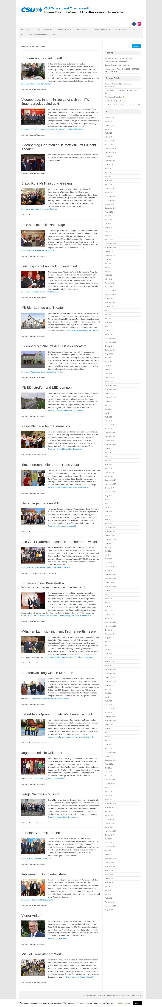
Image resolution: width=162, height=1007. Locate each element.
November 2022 (110, 247)
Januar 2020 (109, 381)
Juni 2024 (108, 172)
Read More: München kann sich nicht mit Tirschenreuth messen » (69, 657)
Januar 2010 (109, 799)
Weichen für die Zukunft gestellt (115, 101)
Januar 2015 (109, 618)
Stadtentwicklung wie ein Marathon (47, 673)
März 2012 (108, 748)
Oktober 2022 (109, 251)
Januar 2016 (109, 571)
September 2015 (110, 586)
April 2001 (108, 898)
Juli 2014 (108, 642)
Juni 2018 (108, 456)
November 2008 (110, 819)
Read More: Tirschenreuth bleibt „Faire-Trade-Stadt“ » (68, 487)
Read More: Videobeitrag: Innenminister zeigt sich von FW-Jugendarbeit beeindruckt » (53, 129)
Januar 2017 (109, 523)
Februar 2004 (109, 863)
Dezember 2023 (110, 196)
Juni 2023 (108, 220)
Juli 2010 (108, 788)
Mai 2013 (108, 697)
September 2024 (110, 161)
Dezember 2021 (110, 291)
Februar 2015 (109, 614)
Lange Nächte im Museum (41, 794)
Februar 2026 (109, 117)
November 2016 (110, 531)
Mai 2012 (108, 740)
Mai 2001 (108, 894)
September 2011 (110, 760)
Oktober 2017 (109, 488)
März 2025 (108, 137)
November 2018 (110, 437)
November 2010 (110, 780)
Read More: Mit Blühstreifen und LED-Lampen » (66, 410)
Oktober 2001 (109, 878)
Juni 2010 (108, 792)
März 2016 (108, 563)
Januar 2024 (109, 192)
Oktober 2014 (109, 630)
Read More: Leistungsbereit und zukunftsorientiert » (40, 292)
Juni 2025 (108, 129)
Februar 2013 (109, 709)
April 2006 (108, 855)
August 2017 (109, 496)
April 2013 (108, 701)
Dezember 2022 (110, 243)
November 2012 (110, 720)
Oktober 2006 (109, 843)
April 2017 (108, 512)
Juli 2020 (108, 358)
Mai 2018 (108, 460)
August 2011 (109, 764)
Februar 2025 (109, 141)
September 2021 (110, 302)
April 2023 (108, 228)
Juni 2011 (108, 768)
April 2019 (108, 417)
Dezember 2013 (110, 669)
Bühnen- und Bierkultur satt (41, 58)
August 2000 (109, 910)
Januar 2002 (109, 874)
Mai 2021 (108, 318)
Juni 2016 (108, 551)
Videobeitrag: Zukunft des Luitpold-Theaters (54, 346)
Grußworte (26, 30)
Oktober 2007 (109, 835)
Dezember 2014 (110, 622)
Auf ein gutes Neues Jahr (114, 97)
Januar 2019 (109, 429)
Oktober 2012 (109, 724)
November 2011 (110, 752)
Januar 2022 (109, 287)
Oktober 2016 (109, 535)
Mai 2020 (108, 366)
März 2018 (108, 468)
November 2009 (110, 803)
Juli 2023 (108, 216)
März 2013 (108, 705)
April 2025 (108, 133)
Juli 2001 (108, 886)
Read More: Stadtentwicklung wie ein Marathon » (51, 699)
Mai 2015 (108, 602)
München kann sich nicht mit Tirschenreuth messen (59, 631)
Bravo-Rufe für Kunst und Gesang (46, 183)
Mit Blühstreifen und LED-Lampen (46, 387)
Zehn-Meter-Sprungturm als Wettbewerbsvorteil (56, 714)
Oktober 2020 (109, 346)
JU (134, 30)
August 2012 (109, 728)
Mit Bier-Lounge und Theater (42, 307)
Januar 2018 (109, 476)
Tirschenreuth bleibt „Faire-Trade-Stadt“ (50, 465)
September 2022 (110, 255)
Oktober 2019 (109, 393)
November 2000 (110, 906)
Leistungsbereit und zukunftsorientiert (49, 266)
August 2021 (109, 306)
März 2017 (108, 515)
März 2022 (108, 279)
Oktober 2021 (109, 299)
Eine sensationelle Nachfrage (43, 225)
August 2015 (109, 590)
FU (22, 35)
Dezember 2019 (110, 385)
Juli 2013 (108, 689)
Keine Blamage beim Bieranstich (45, 426)
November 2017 (110, 484)
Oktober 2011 (109, 756)
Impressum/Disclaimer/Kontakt (118, 995)
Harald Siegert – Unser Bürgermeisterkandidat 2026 (122, 105)
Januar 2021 (109, 334)
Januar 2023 (109, 239)
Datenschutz (136, 995)
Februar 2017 (109, 519)
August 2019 (109, 401)
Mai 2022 (108, 271)
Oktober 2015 (109, 582)
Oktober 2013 (109, 677)
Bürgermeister (64, 30)
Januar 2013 (109, 713)
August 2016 (109, 543)
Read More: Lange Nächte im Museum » (63, 817)
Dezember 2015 (110, 575)
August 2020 (109, 354)
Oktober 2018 (109, 441)
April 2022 (108, 275)
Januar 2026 (109, 121)
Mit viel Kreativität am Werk (41, 954)
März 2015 (108, 610)
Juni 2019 (108, 409)
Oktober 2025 (109, 125)
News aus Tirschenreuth (38, 35)
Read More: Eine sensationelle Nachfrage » (37, 250)
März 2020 (108, 374)
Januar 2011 (109, 776)
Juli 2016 (108, 547)
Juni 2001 (108, 890)
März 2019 (108, 421)
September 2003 (110, 866)
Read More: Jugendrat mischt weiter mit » (50, 779)
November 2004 (110, 859)
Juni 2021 (108, 314)
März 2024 (108, 184)
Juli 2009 (108, 811)
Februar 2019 (109, 425)
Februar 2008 (109, 823)
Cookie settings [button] (123, 1003)
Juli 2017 (108, 500)
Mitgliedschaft (122, 30)
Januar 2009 (109, 815)
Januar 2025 (109, 145)
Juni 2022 (108, 267)
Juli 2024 (108, 168)
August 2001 (109, 882)
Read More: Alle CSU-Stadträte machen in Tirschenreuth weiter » (45, 567)
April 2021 (108, 322)
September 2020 (110, 350)
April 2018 (108, 464)
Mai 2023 (108, 224)
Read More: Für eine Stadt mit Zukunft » (36, 858)
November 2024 (110, 153)
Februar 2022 (109, 283)
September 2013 (110, 681)
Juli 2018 (108, 452)
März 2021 (108, 326)
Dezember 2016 (110, 527)
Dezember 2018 (110, 433)
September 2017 (110, 492)
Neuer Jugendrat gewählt (40, 503)
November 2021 (110, 295)
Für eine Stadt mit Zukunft (40, 833)
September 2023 (110, 208)
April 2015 (108, 606)
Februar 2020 (109, 378)
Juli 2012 (108, 732)
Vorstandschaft (82, 30)
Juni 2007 (108, 839)
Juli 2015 (108, 594)
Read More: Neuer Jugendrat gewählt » (63, 526)
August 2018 (109, 448)
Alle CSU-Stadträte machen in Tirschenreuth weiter (59, 542)
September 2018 (110, 445)
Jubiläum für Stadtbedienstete (43, 874)
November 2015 (110, 579)
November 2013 (110, 673)
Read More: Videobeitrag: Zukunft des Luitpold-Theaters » (43, 372)
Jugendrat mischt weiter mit (41, 753)
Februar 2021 (109, 330)
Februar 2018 (109, 472)
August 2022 (109, 259)
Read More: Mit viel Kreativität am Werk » (81, 977)
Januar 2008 (109, 827)
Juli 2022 (108, 263)
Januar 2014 (109, 665)
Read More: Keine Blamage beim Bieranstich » (65, 449)
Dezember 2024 (110, 149)
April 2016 (108, 559)
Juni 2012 (108, 736)
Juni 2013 (108, 693)
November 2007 (110, 831)
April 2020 (108, 370)
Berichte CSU (34, 573)
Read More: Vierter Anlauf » (58, 938)
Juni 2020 (108, 362)
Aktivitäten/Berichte (102, 30)
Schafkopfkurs (110, 65)
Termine (56, 35)
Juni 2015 (108, 598)
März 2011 (108, 772)
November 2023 (110, 200)
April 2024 (108, 180)
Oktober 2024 (109, 157)
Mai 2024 (108, 176)
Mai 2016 (108, 555)
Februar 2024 (109, 188)
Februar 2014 (109, 661)
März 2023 (108, 232)
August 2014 (109, 638)
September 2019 (110, 397)
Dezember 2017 (110, 480)
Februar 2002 (109, 870)
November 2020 (110, 342)
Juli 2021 (108, 310)
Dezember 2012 (110, 717)
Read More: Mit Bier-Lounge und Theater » (83, 330)
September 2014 (110, 634)
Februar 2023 (109, 235)
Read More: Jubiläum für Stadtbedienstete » (37, 900)
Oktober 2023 (109, 204)
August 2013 (109, 685)
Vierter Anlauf (31, 915)
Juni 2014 (108, 646)
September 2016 (110, 539)
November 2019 (110, 389)
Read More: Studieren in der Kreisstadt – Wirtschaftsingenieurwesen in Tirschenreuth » (60, 616)
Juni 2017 (108, 504)
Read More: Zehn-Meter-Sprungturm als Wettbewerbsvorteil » (71, 737)
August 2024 (109, 164)
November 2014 (110, 626)
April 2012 (108, 744)
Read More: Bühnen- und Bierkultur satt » (36, 84)
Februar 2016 (109, 567)
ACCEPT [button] (137, 1003)
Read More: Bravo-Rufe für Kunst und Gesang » (39, 209)
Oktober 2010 (109, 784)
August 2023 (109, 212)
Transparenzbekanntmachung (94, 995)
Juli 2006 (108, 851)
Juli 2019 (108, 405)
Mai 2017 (108, 508)
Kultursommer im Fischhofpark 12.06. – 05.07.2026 (122, 69)
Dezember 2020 (110, 338)
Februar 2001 (109, 902)
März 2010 (108, 796)
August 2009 (109, 807)
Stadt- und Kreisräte (44, 30)
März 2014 (108, 657)
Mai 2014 (108, 650)
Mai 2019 (108, 413)
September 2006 (110, 847)
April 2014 (108, 653)
